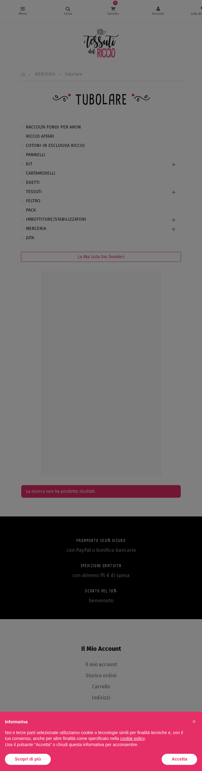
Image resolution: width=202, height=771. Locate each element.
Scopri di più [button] (28, 759)
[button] (194, 721)
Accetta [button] (179, 759)
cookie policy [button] (132, 738)
